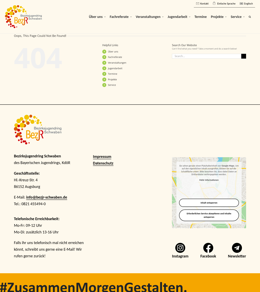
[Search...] (206, 56)
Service (112, 84)
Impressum (102, 156)
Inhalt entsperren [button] (209, 202)
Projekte (112, 79)
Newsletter (237, 256)
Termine (112, 73)
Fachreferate (115, 57)
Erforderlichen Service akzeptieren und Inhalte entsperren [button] (209, 215)
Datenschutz (103, 163)
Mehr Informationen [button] (209, 180)
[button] (250, 16)
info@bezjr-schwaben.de (46, 197)
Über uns (113, 51)
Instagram (180, 256)
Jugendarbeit (115, 68)
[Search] (243, 56)
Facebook (208, 256)
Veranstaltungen (117, 62)
